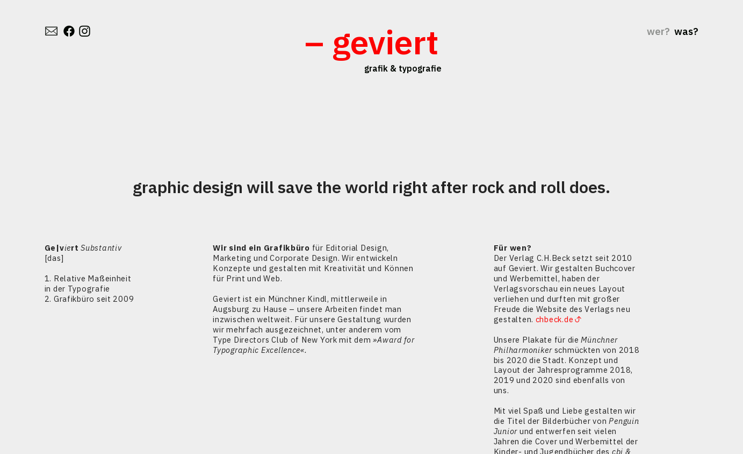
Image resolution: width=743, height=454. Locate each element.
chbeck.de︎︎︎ (559, 319)
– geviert (371, 41)
